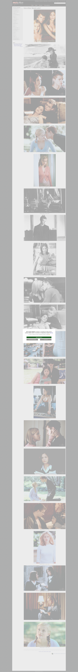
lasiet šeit (51, 332)
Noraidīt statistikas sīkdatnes (32, 339)
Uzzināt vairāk (46, 339)
